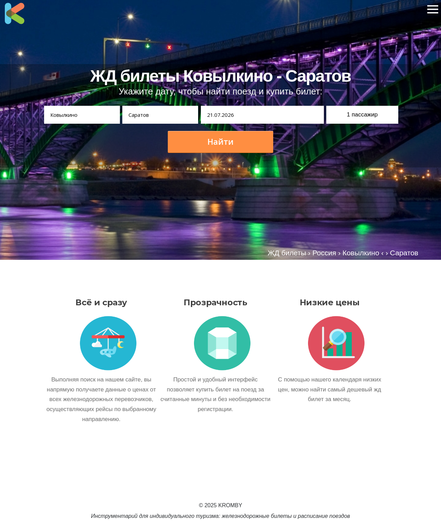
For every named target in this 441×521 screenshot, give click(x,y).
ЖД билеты (287, 253)
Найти (220, 141)
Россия (324, 253)
